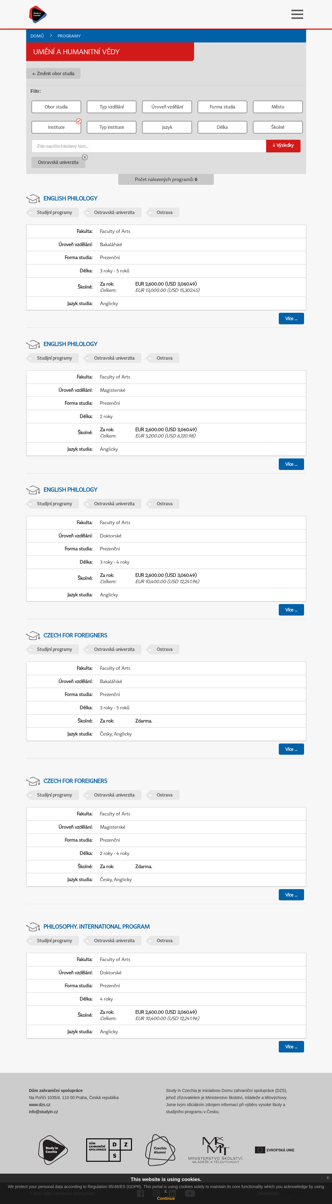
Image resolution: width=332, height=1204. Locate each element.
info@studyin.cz (43, 1111)
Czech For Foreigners (75, 635)
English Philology (70, 198)
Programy (69, 35)
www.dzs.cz (40, 1104)
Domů (37, 35)
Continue (166, 1198)
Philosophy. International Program (97, 926)
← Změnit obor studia (53, 73)
